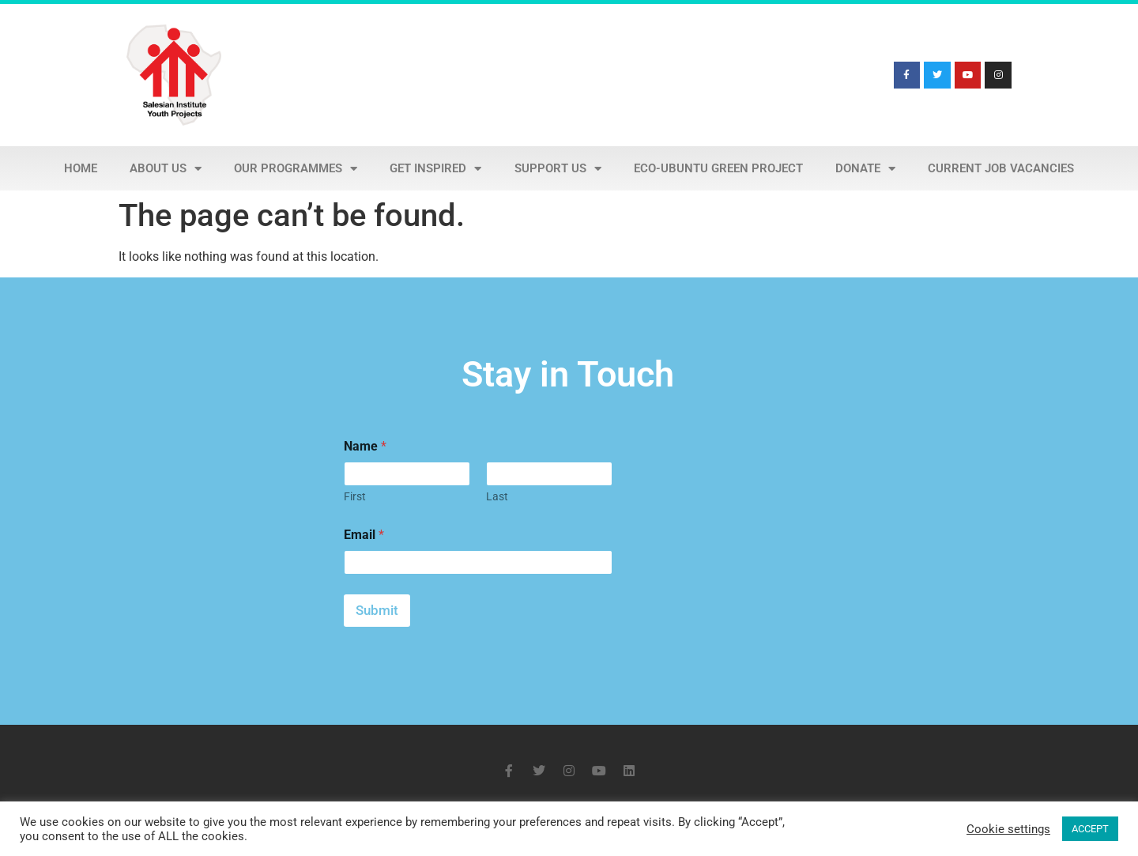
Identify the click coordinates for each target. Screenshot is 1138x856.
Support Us (557, 169)
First (355, 496)
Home (80, 168)
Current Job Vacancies (1001, 168)
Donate (865, 169)
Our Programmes (295, 169)
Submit (377, 610)
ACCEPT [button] (1090, 829)
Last (497, 496)
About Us (166, 169)
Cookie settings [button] (1008, 829)
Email (364, 534)
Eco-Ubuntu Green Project (718, 168)
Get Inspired (435, 169)
